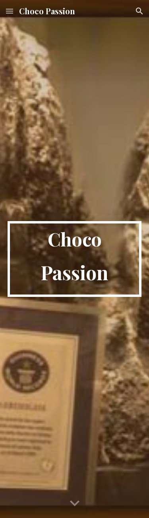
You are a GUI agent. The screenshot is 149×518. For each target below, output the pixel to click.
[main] (75, 259)
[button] (9, 11)
